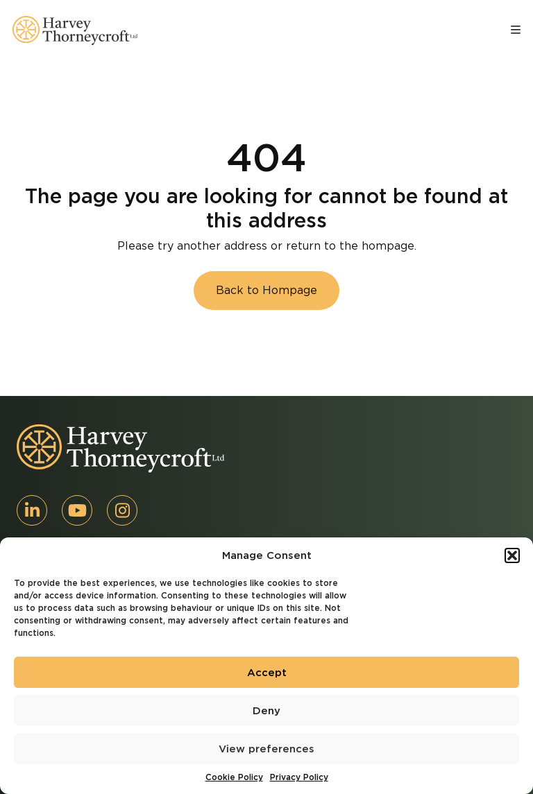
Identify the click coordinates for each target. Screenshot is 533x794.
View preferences (266, 749)
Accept (267, 672)
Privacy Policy (299, 777)
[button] (512, 555)
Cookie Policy (234, 777)
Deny (266, 711)
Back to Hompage (266, 290)
